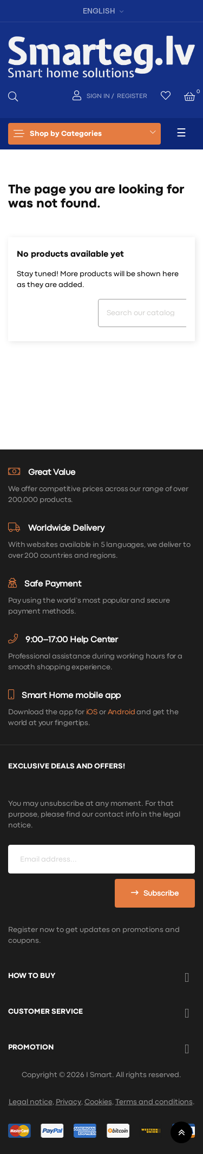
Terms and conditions (154, 1102)
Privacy (68, 1102)
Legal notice (31, 1102)
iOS (92, 712)
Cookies (98, 1102)
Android (121, 712)
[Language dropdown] (101, 11)
